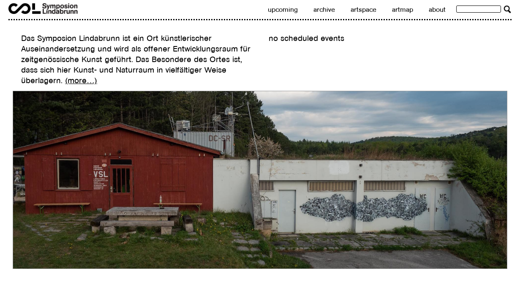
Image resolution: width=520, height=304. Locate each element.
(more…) (81, 80)
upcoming (283, 9)
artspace (363, 9)
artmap (402, 9)
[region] (260, 180)
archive (324, 9)
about (437, 9)
